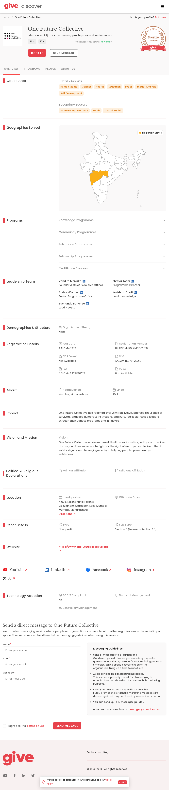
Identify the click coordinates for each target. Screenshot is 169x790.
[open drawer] (162, 6)
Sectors (91, 752)
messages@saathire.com (143, 709)
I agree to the (26, 726)
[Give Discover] (22, 6)
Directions (67, 514)
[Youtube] (16, 569)
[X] (10, 578)
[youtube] (5, 776)
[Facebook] (99, 569)
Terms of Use (35, 726)
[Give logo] (42, 758)
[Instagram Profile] (141, 569)
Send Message (64, 53)
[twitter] (33, 776)
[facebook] (14, 776)
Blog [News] (103, 752)
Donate (37, 53)
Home (6, 17)
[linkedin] (23, 776)
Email (6, 658)
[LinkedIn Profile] (84, 281)
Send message (67, 726)
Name (7, 644)
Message (9, 672)
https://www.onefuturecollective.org (83, 548)
